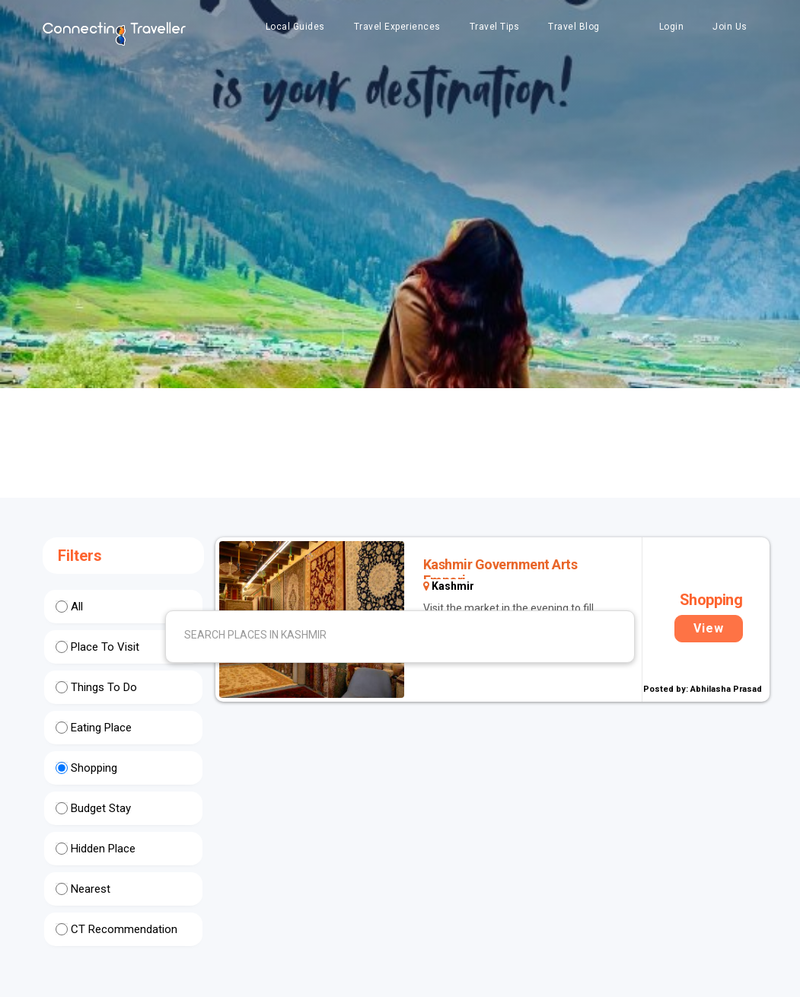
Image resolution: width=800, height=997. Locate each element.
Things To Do (104, 687)
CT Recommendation (124, 929)
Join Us (729, 26)
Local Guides (295, 26)
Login (671, 26)
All (77, 606)
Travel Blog (574, 26)
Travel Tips (495, 26)
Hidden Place (103, 848)
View (708, 628)
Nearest (90, 889)
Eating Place (101, 727)
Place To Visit (105, 647)
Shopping (94, 768)
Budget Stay (101, 808)
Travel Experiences (397, 26)
